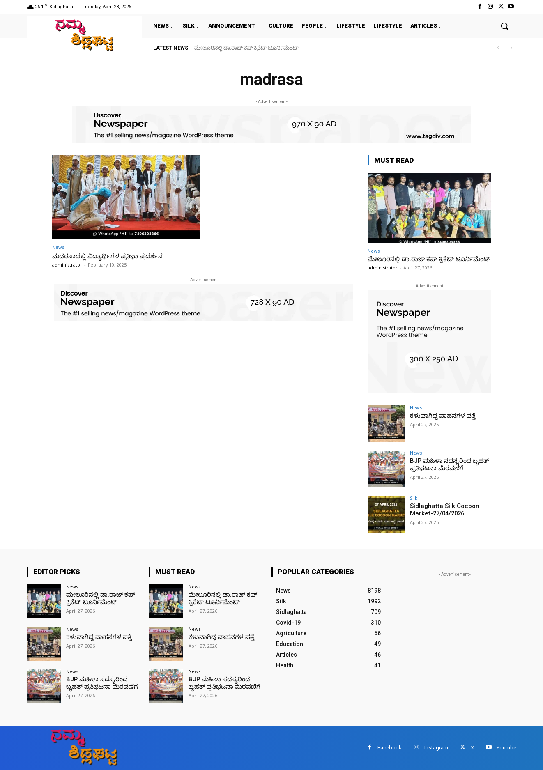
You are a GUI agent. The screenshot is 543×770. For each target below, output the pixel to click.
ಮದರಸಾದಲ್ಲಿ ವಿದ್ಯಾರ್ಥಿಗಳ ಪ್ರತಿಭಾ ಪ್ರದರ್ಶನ (113, 256)
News (58, 247)
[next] (511, 48)
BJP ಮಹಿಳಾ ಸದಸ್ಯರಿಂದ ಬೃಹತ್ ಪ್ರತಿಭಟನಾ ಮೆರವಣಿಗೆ (446, 464)
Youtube (506, 748)
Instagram (436, 748)
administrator (67, 265)
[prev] (498, 48)
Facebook (389, 748)
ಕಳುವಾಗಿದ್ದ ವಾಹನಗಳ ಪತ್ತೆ (439, 415)
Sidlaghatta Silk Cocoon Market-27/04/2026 (442, 509)
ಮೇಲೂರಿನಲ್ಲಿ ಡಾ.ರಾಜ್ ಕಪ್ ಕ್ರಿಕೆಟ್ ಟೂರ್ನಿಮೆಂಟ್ (246, 48)
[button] (504, 26)
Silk (413, 498)
